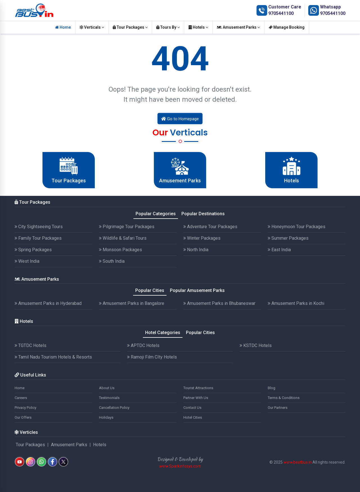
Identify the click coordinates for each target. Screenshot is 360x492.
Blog (271, 388)
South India (112, 261)
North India (195, 249)
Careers (21, 398)
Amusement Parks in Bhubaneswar (219, 303)
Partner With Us (195, 398)
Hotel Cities (192, 417)
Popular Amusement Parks (197, 290)
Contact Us (192, 407)
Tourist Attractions (198, 388)
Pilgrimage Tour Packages (126, 226)
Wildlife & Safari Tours (123, 238)
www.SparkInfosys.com (180, 466)
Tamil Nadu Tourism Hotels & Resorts (53, 357)
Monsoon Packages (120, 249)
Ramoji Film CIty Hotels (152, 357)
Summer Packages (288, 238)
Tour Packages (130, 27)
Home (63, 27)
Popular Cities (149, 290)
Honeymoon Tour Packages (296, 226)
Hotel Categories (162, 332)
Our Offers (23, 417)
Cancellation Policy (114, 407)
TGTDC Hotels (30, 345)
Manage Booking (287, 27)
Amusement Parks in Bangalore (131, 303)
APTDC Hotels (143, 345)
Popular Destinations (203, 213)
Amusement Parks (238, 27)
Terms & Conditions (284, 398)
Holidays (106, 417)
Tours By (168, 27)
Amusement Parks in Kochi (296, 303)
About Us (106, 388)
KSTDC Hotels (256, 345)
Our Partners (277, 407)
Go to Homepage (180, 118)
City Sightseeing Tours (39, 226)
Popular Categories (156, 213)
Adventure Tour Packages (210, 226)
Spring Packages (33, 249)
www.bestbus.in (298, 462)
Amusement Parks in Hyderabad (48, 303)
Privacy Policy (25, 407)
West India (27, 261)
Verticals (92, 27)
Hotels (198, 27)
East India (279, 249)
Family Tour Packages (38, 238)
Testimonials (109, 398)
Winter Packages (201, 238)
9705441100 (281, 13)
